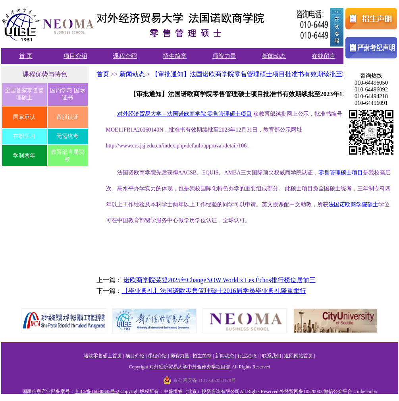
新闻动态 (274, 56)
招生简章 (175, 56)
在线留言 (323, 56)
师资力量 (224, 56)
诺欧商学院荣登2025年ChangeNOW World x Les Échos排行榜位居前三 (219, 280)
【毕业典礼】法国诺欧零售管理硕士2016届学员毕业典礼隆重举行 (214, 290)
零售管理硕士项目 (340, 173)
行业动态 (246, 355)
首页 (103, 74)
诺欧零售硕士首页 (103, 355)
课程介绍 (125, 56)
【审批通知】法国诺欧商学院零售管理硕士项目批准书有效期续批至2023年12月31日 (269, 74)
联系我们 (271, 355)
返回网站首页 (298, 355)
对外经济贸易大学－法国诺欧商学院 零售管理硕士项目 (184, 114)
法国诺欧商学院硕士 (353, 204)
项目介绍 (75, 56)
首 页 (26, 56)
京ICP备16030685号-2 (97, 391)
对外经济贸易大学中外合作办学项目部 (189, 367)
